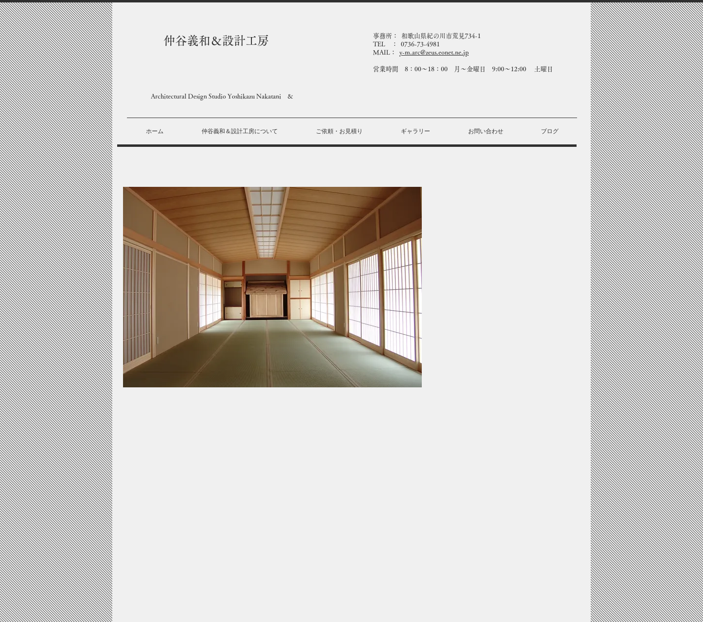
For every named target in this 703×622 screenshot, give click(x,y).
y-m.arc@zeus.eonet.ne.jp (434, 52)
